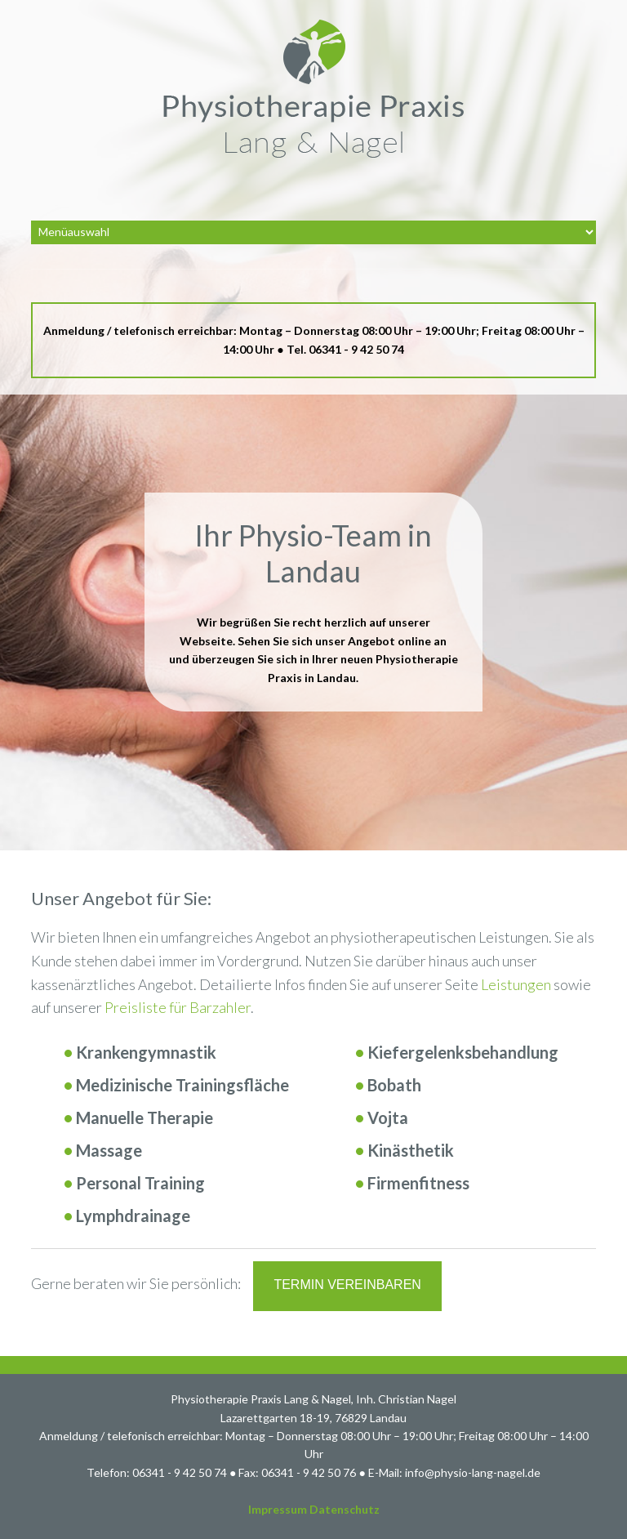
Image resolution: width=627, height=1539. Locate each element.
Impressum (277, 1509)
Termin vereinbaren (346, 1284)
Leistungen (516, 984)
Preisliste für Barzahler (177, 1007)
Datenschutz (344, 1509)
